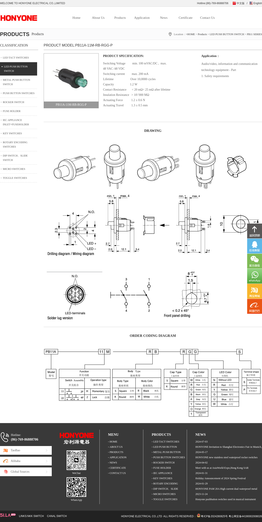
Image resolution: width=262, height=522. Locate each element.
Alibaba (15, 461)
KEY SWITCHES (12, 133)
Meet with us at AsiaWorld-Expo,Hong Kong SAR (221, 467)
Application (142, 17)
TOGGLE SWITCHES (15, 177)
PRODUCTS (116, 452)
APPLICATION (118, 457)
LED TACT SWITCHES (16, 57)
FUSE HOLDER (12, 111)
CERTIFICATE (118, 467)
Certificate (185, 17)
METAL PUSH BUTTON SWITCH (16, 82)
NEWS (113, 462)
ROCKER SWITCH (13, 102)
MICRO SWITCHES (14, 169)
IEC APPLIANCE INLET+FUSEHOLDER (16, 122)
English (257, 3)
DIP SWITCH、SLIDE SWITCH (15, 158)
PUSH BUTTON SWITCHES (18, 93)
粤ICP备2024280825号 (214, 516)
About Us (98, 17)
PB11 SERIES (254, 34)
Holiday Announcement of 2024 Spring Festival (220, 478)
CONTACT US (118, 473)
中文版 (241, 3)
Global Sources (20, 471)
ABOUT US (116, 446)
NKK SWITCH (35, 516)
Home (76, 17)
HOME (113, 441)
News (163, 17)
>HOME (190, 34)
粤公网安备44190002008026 (245, 516)
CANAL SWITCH (57, 516)
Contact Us (207, 17)
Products (120, 17)
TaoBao (15, 450)
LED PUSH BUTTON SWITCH (227, 34)
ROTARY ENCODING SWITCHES (15, 144)
